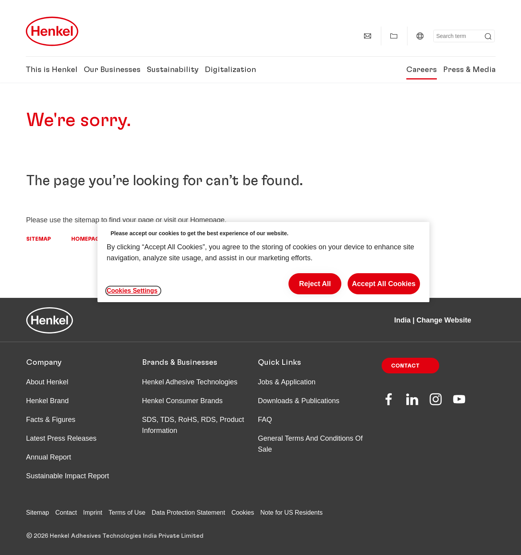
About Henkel (47, 382)
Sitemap (38, 239)
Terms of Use (126, 512)
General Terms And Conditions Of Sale (310, 443)
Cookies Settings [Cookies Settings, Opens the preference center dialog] (132, 290)
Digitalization (230, 69)
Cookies (242, 512)
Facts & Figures (51, 419)
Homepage (87, 239)
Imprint (92, 512)
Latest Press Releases (61, 438)
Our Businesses (112, 69)
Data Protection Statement (188, 512)
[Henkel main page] (52, 31)
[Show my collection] (393, 36)
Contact (405, 366)
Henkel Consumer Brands (182, 401)
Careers (421, 69)
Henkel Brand (47, 401)
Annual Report (48, 457)
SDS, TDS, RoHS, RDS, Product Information (193, 425)
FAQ (265, 419)
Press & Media (469, 69)
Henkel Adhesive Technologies (190, 382)
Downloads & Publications (298, 401)
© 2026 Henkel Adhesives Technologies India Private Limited (115, 536)
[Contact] (367, 36)
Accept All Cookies (383, 284)
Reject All (315, 284)
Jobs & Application (286, 382)
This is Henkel (52, 69)
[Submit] (488, 36)
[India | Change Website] (420, 36)
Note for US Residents (291, 512)
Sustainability (172, 69)
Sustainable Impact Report (67, 476)
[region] (263, 262)
